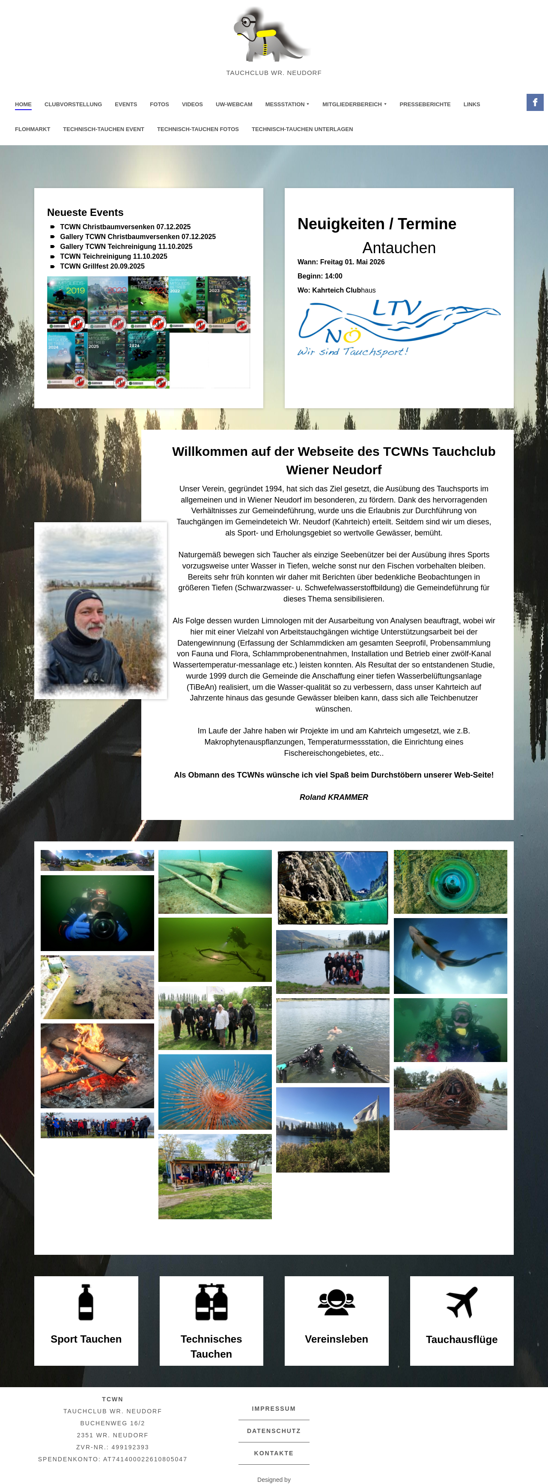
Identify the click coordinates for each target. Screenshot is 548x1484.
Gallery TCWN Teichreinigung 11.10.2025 (126, 246)
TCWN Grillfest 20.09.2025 (102, 266)
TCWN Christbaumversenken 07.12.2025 (125, 226)
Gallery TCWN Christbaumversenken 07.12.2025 (138, 236)
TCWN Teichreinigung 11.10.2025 (113, 256)
